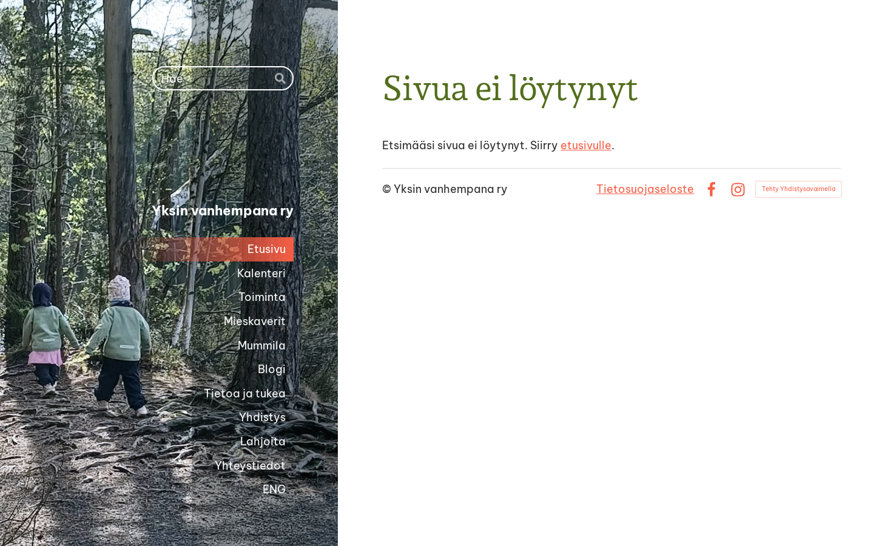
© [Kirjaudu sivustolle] (388, 189)
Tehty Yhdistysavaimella (798, 189)
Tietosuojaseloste (645, 189)
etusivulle (585, 145)
